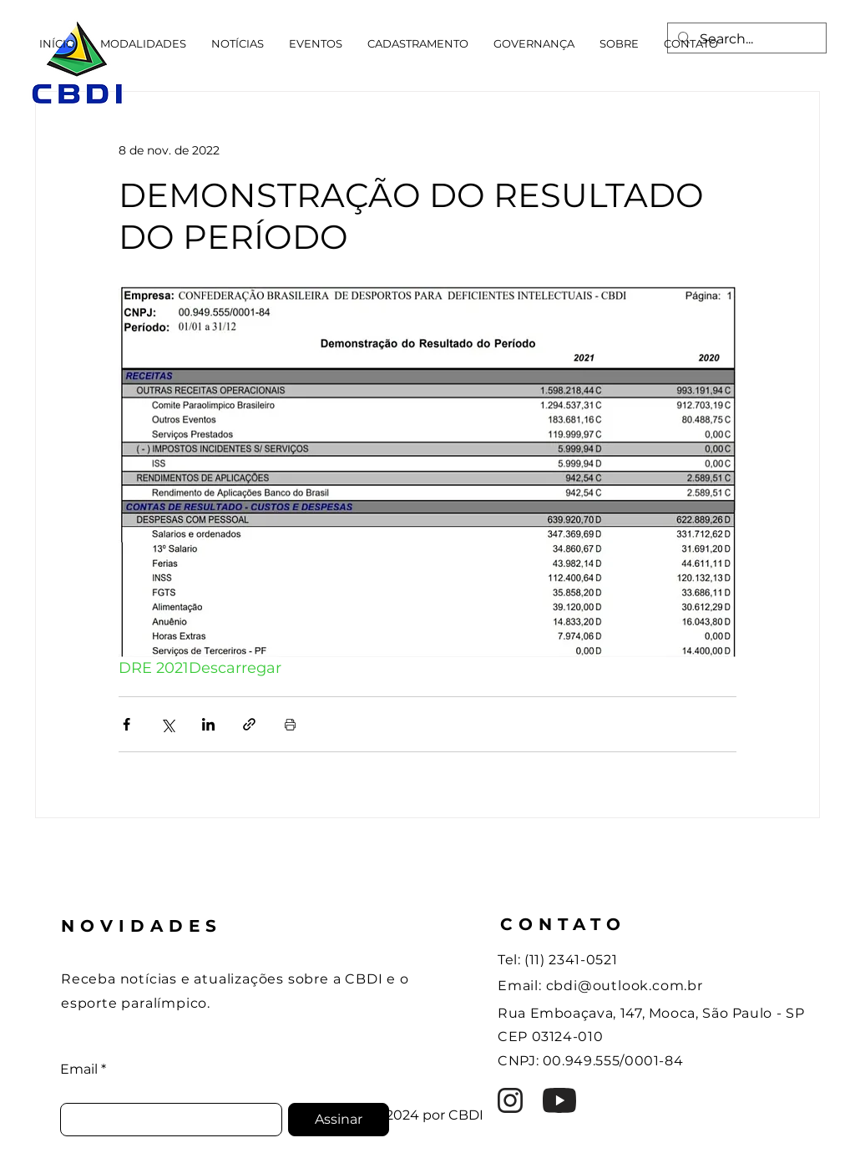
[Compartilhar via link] (249, 724)
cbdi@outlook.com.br (624, 986)
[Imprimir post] (290, 724)
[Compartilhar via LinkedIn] (208, 724)
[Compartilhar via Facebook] (126, 724)
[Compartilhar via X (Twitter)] (167, 724)
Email (79, 1069)
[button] (143, 43)
